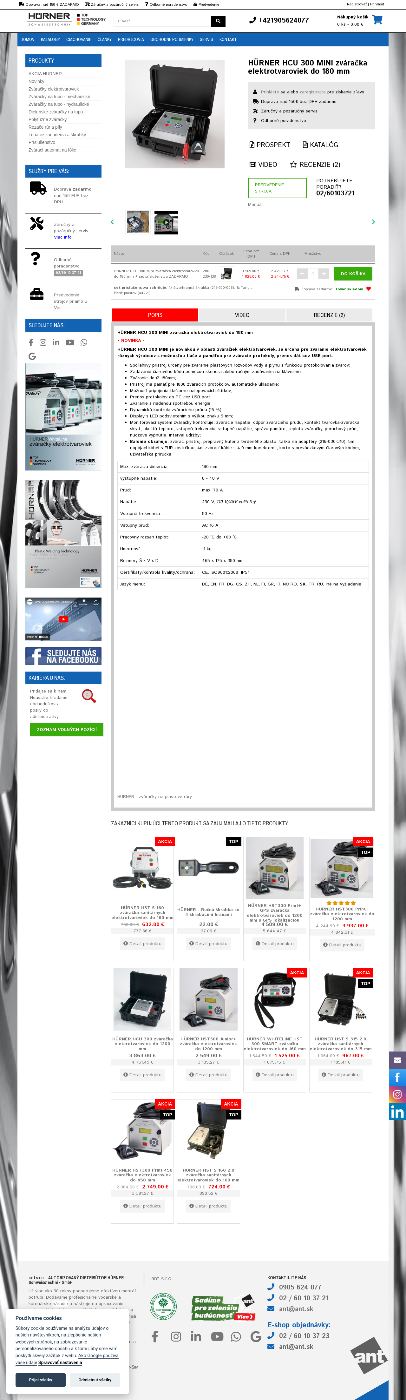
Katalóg (320, 145)
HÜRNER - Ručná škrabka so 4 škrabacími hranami (208, 912)
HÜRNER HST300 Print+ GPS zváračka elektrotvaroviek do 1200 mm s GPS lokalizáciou (275, 913)
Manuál (255, 204)
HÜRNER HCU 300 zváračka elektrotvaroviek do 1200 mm (142, 1044)
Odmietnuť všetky (95, 1379)
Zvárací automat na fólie (52, 149)
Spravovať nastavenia (60, 1362)
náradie (60, 1304)
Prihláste (270, 92)
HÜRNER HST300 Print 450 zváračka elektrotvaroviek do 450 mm (142, 1175)
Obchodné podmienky (171, 39)
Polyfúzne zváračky (48, 119)
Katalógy (50, 39)
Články (105, 39)
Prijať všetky (40, 1379)
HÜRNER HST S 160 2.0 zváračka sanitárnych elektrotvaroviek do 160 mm (208, 1175)
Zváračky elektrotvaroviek (54, 88)
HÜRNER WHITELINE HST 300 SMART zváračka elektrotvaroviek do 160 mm (275, 1044)
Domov (28, 39)
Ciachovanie (78, 39)
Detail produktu (142, 944)
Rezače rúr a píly (45, 127)
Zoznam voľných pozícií (67, 730)
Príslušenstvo (42, 142)
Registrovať (357, 4)
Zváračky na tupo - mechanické (59, 96)
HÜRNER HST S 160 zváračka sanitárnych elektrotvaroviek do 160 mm (142, 912)
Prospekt (270, 145)
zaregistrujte (313, 92)
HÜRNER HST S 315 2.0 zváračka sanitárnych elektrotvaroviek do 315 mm (341, 1044)
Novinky (36, 81)
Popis (155, 315)
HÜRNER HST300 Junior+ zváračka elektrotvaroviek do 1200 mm (208, 1044)
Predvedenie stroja (269, 188)
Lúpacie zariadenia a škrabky (57, 134)
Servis (206, 39)
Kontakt (228, 39)
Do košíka (353, 274)
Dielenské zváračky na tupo (56, 111)
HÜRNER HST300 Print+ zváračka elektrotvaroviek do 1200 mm (342, 914)
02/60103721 (335, 194)
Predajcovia (131, 39)
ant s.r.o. (162, 1279)
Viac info (63, 237)
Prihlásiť (377, 4)
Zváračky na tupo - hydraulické (59, 104)
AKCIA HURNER (45, 73)
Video (263, 165)
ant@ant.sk (296, 1309)
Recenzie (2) (315, 165)
